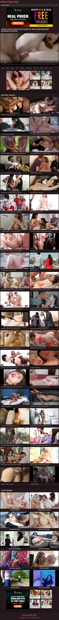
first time (36, 68)
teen (3, 68)
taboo (41, 68)
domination (29, 68)
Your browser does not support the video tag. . (29, 49)
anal (17, 68)
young (12, 68)
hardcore (22, 68)
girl (50, 68)
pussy (7, 68)
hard (46, 68)
